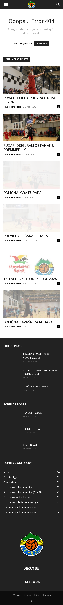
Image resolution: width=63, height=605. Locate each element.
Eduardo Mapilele (12, 106)
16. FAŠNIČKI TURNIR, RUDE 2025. (30, 279)
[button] (5, 4)
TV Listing (16, 595)
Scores (27, 595)
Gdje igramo (30, 445)
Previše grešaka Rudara (25, 236)
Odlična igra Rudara (22, 193)
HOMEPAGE (41, 44)
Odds (36, 595)
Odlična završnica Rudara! (28, 322)
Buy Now (47, 595)
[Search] (58, 4)
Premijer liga (31, 429)
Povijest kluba (32, 413)
